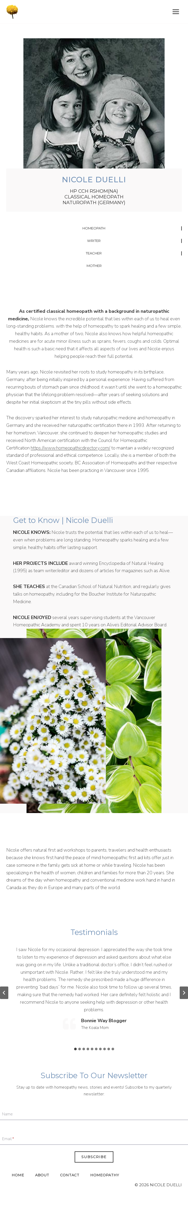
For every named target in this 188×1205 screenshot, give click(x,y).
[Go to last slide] (4, 993)
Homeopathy (104, 1175)
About (42, 1175)
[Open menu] (176, 11)
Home (18, 1175)
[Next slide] (184, 993)
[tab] (75, 1049)
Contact (69, 1175)
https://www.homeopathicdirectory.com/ (70, 448)
